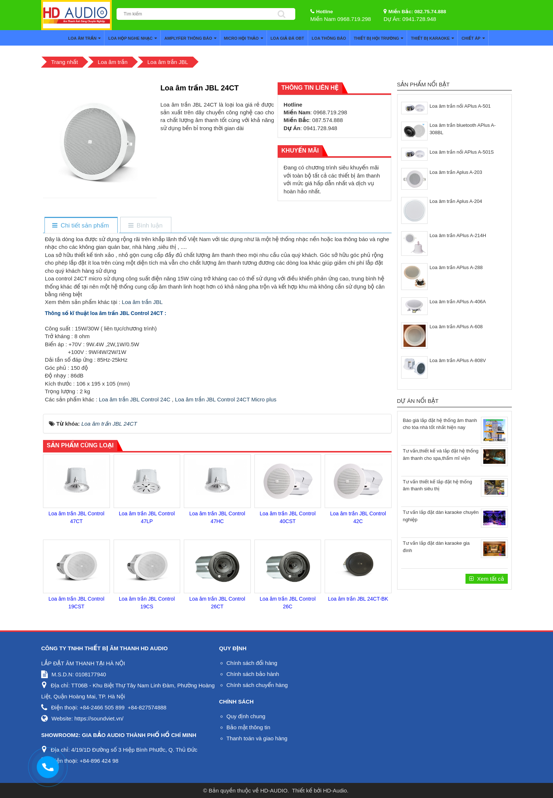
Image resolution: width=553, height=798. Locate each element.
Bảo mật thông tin (248, 727)
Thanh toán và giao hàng (257, 738)
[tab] (81, 225)
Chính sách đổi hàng (251, 663)
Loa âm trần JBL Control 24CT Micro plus (225, 399)
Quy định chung (245, 716)
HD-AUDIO (274, 790)
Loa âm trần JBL (142, 302)
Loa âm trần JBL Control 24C (135, 399)
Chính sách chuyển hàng (257, 685)
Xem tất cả (489, 579)
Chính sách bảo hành (252, 674)
